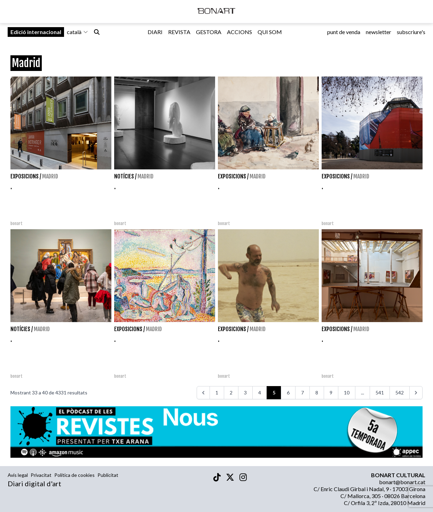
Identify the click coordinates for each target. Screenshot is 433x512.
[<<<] (203, 392)
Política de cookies (74, 475)
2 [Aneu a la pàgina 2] (231, 392)
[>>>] (416, 392)
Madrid (50, 176)
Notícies (124, 176)
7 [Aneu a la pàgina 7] (302, 392)
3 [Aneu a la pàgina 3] (245, 392)
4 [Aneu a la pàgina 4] (259, 392)
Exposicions (24, 176)
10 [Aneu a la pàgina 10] (346, 392)
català (77, 35)
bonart (16, 223)
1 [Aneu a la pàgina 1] (216, 392)
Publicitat (107, 475)
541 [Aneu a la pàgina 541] (380, 392)
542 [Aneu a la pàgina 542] (399, 392)
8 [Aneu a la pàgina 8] (316, 392)
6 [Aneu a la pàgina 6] (288, 392)
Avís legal (18, 475)
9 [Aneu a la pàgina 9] (331, 392)
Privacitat (41, 475)
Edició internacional (35, 35)
